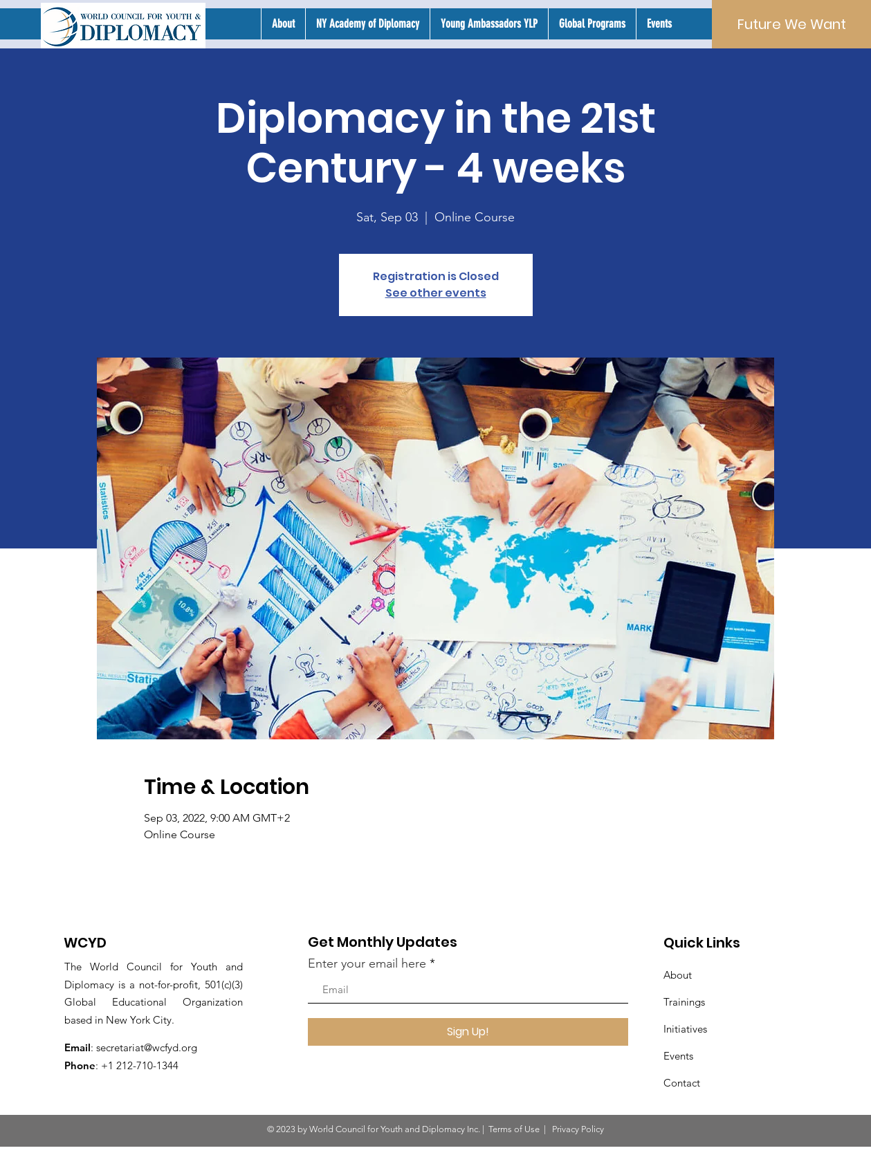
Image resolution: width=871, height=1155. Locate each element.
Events (678, 1055)
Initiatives (685, 1028)
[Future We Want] (791, 24)
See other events (435, 293)
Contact (681, 1082)
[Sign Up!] (468, 1032)
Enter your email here (367, 963)
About (677, 974)
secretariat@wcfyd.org (146, 1047)
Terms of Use (514, 1129)
